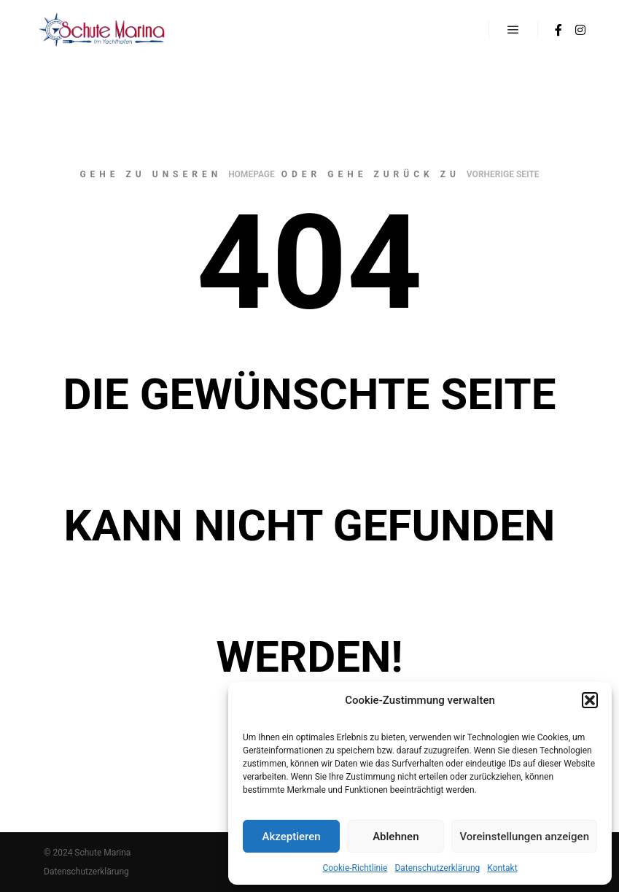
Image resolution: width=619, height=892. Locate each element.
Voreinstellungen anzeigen (524, 836)
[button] (590, 700)
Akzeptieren (291, 836)
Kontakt (502, 868)
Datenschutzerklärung (437, 868)
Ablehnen (395, 836)
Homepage (251, 174)
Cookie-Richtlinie (354, 868)
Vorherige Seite (503, 174)
